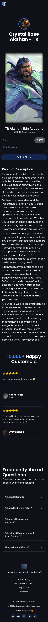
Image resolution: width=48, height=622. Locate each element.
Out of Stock (24, 157)
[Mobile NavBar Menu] (43, 3)
